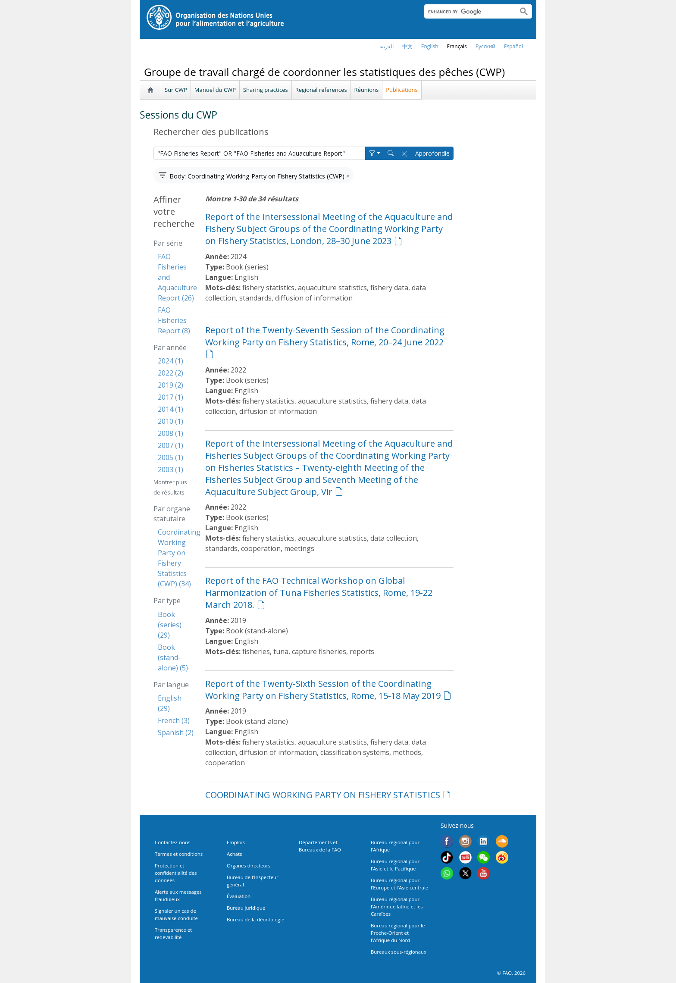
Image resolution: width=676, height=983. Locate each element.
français (457, 46)
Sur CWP (176, 90)
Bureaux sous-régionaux (398, 952)
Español (513, 46)
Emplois (236, 842)
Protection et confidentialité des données (176, 872)
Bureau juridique (246, 908)
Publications (402, 90)
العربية (386, 46)
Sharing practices (265, 90)
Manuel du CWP (215, 90)
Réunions (366, 90)
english (429, 46)
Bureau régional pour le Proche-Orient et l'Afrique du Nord (398, 932)
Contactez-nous (172, 842)
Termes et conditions (179, 854)
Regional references (321, 90)
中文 (407, 46)
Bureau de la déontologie (255, 919)
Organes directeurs (249, 865)
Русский (485, 46)
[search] (467, 12)
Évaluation (238, 896)
